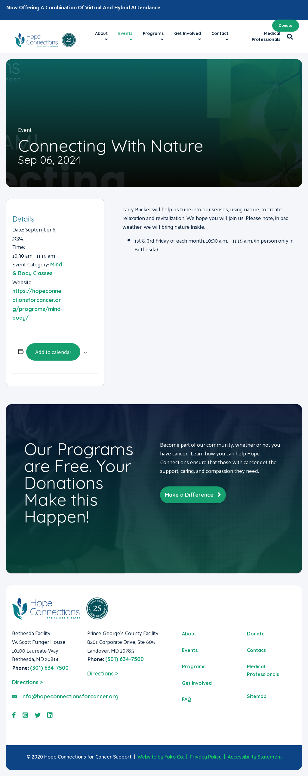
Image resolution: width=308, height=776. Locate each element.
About (101, 33)
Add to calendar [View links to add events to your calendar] (53, 352)
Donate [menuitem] (256, 634)
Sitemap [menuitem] (256, 696)
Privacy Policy (206, 757)
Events (125, 33)
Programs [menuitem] (193, 666)
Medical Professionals (266, 36)
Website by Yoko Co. (160, 757)
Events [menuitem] (190, 650)
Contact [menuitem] (256, 650)
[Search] (288, 37)
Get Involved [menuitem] (197, 683)
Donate (285, 25)
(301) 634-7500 (49, 667)
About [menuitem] (189, 634)
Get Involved (187, 33)
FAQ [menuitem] (186, 699)
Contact (219, 33)
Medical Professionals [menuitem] (263, 670)
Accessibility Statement (255, 757)
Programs (153, 33)
